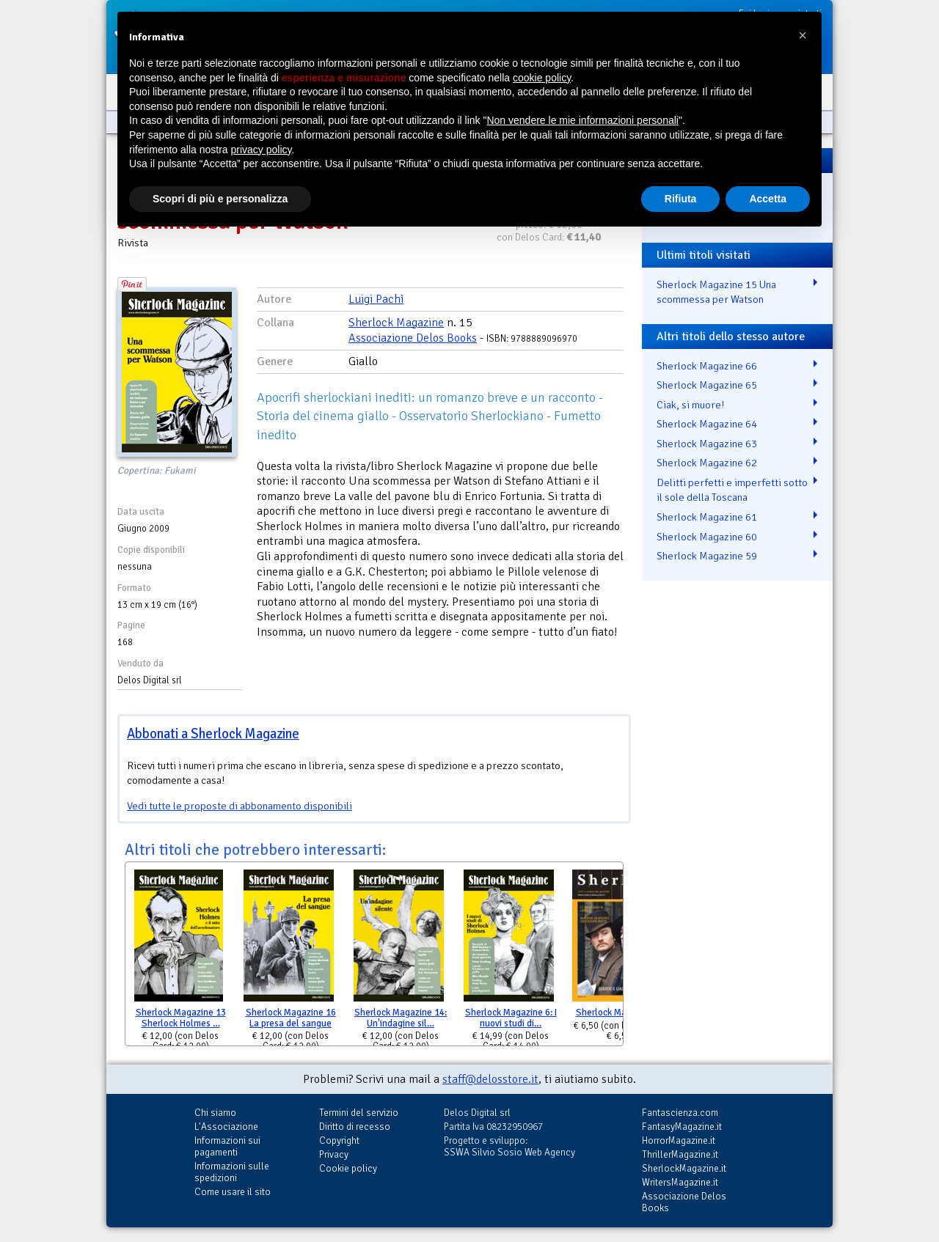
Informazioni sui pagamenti (227, 1146)
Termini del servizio (358, 1112)
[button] (802, 35)
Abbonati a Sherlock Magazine (213, 733)
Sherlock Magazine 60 (707, 536)
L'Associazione (226, 1126)
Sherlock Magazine (396, 322)
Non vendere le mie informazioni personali (582, 120)
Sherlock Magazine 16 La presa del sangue (291, 1018)
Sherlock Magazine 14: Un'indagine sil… (400, 1018)
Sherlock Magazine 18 (621, 1012)
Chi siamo (215, 1112)
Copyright (339, 1140)
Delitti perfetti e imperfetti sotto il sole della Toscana (732, 490)
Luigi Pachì (375, 299)
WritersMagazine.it (680, 1182)
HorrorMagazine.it (678, 1140)
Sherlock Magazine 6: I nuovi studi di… (511, 1018)
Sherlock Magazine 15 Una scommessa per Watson (716, 292)
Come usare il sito (232, 1192)
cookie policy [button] (542, 78)
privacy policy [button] (261, 149)
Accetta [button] (767, 199)
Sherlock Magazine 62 (707, 462)
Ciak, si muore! (690, 404)
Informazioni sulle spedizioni (231, 1172)
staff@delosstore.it (490, 1079)
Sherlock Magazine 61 (707, 516)
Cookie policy (348, 1168)
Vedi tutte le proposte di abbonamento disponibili (239, 805)
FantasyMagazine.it (682, 1126)
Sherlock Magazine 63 (707, 443)
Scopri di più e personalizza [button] (220, 199)
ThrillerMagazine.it (680, 1154)
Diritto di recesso (354, 1126)
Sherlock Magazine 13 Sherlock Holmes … (181, 1018)
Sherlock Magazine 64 (707, 423)
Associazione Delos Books (412, 338)
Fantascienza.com (680, 1112)
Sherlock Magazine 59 (707, 555)
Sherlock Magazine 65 (707, 385)
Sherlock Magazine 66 (707, 365)
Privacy (333, 1154)
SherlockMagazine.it (684, 1168)
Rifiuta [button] (681, 199)
